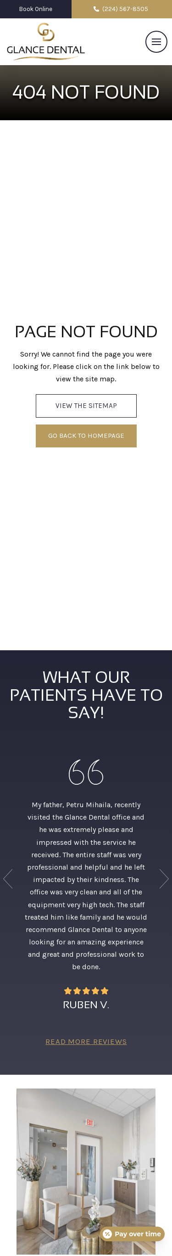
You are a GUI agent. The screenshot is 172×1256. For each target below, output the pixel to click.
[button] (156, 42)
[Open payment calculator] (132, 1234)
